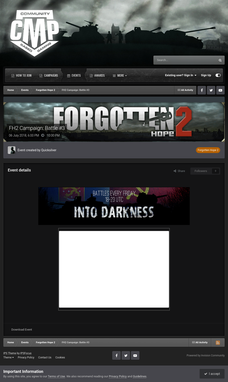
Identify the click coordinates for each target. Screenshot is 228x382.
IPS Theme (9, 353)
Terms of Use (56, 376)
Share (179, 171)
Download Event (21, 329)
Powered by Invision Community (206, 355)
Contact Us (44, 357)
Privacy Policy (26, 357)
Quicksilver (48, 150)
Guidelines (140, 376)
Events (74, 75)
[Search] (174, 60)
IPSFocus (25, 353)
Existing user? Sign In (181, 75)
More (120, 75)
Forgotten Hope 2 (208, 150)
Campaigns (48, 75)
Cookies (60, 357)
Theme (8, 357)
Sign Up (206, 75)
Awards (97, 75)
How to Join (21, 75)
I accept (212, 374)
